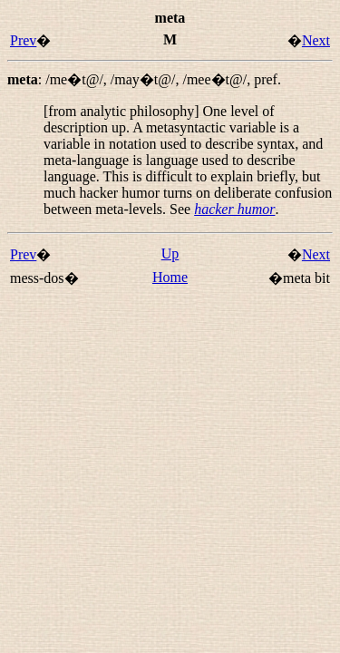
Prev (23, 40)
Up (170, 253)
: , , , (144, 79)
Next (316, 40)
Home (170, 277)
